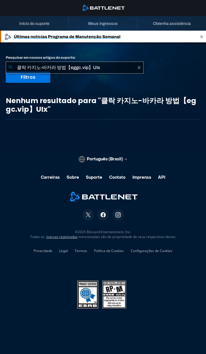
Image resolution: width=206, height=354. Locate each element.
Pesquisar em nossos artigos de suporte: (41, 58)
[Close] (201, 36)
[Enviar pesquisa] (10, 68)
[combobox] (75, 68)
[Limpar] (139, 68)
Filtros (28, 77)
